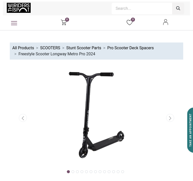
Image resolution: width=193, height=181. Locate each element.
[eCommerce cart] (64, 22)
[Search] (178, 8)
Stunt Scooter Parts (83, 48)
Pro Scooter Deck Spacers (130, 48)
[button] (23, 118)
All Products (23, 48)
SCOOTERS (50, 48)
